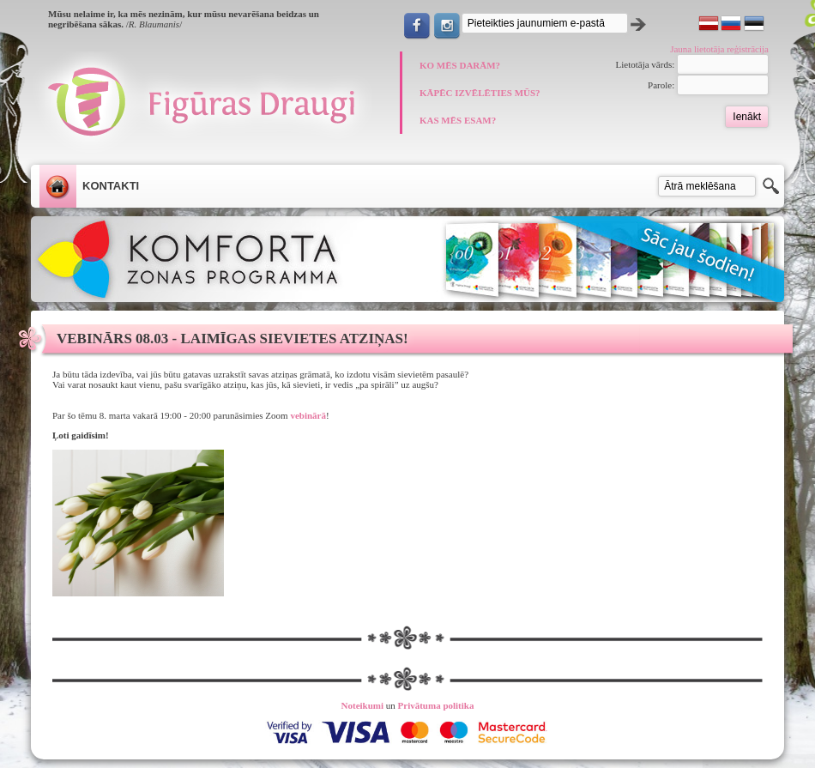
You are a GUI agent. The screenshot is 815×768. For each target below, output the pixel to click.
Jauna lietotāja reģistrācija (719, 49)
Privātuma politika (436, 705)
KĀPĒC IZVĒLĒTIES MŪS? (480, 93)
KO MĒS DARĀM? (460, 65)
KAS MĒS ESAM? (458, 120)
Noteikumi (362, 705)
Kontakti (110, 185)
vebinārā (308, 415)
